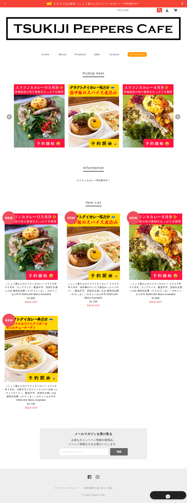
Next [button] (178, 117)
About (63, 54)
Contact (114, 54)
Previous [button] (9, 117)
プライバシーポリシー (66, 488)
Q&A (97, 54)
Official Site (137, 54)
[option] (39, 116)
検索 (159, 10)
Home (45, 54)
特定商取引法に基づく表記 (98, 488)
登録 (119, 452)
